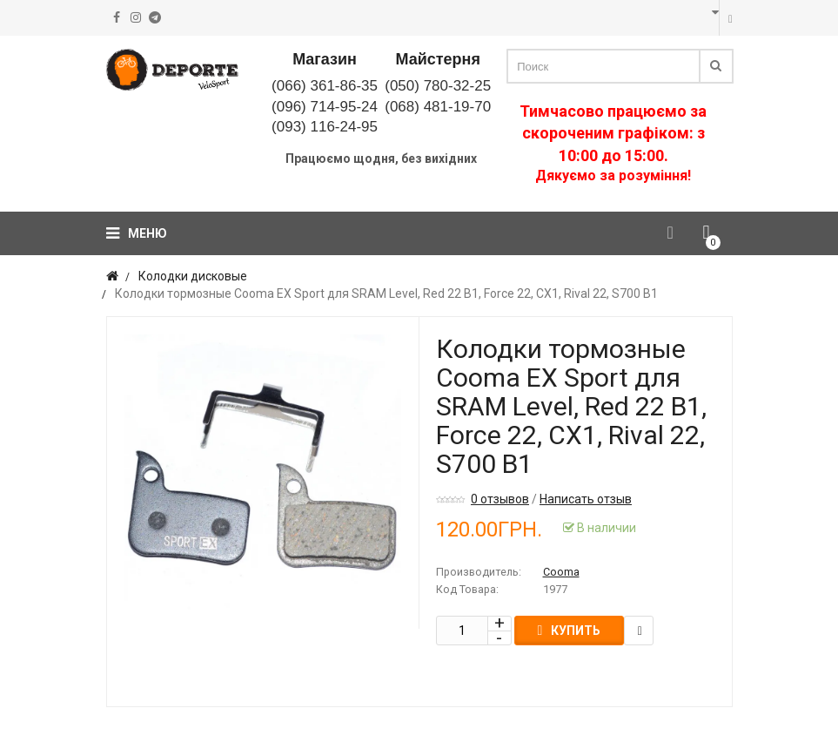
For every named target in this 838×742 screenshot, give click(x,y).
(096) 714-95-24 (325, 106)
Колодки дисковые (192, 276)
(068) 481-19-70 (438, 106)
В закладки (639, 631)
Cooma (561, 571)
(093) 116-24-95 (325, 126)
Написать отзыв (586, 499)
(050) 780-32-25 (438, 86)
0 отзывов (500, 499)
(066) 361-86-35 (325, 86)
